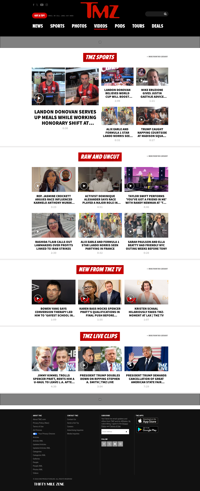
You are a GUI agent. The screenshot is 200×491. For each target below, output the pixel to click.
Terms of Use (38, 427)
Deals (157, 26)
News (38, 26)
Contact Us (71, 419)
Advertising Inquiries (75, 430)
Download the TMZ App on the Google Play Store (147, 429)
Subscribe (126, 431)
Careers (70, 427)
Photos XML (38, 469)
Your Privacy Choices (44, 434)
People (35, 462)
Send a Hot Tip (73, 423)
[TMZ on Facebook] (34, 4)
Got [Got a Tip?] (39, 15)
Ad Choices (37, 430)
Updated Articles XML (41, 448)
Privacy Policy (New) (41, 423)
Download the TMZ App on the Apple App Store (147, 421)
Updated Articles (39, 444)
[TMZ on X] (37, 4)
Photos (79, 26)
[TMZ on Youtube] (42, 5)
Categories (37, 452)
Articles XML (38, 441)
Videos (100, 26)
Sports (57, 26)
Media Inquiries (73, 434)
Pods (120, 26)
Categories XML (39, 455)
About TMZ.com (39, 419)
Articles (36, 437)
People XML (37, 466)
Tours (138, 26)
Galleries (36, 459)
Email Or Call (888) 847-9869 (60, 16)
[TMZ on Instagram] (47, 4)
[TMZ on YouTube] (114, 443)
